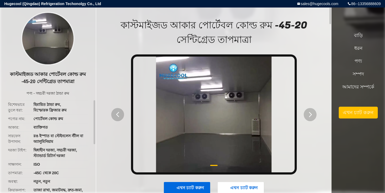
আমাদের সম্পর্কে (358, 87)
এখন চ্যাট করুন (358, 112)
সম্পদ (358, 74)
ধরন (358, 48)
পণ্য (29, 93)
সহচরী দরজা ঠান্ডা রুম (52, 93)
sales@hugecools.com (319, 4)
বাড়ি (358, 35)
